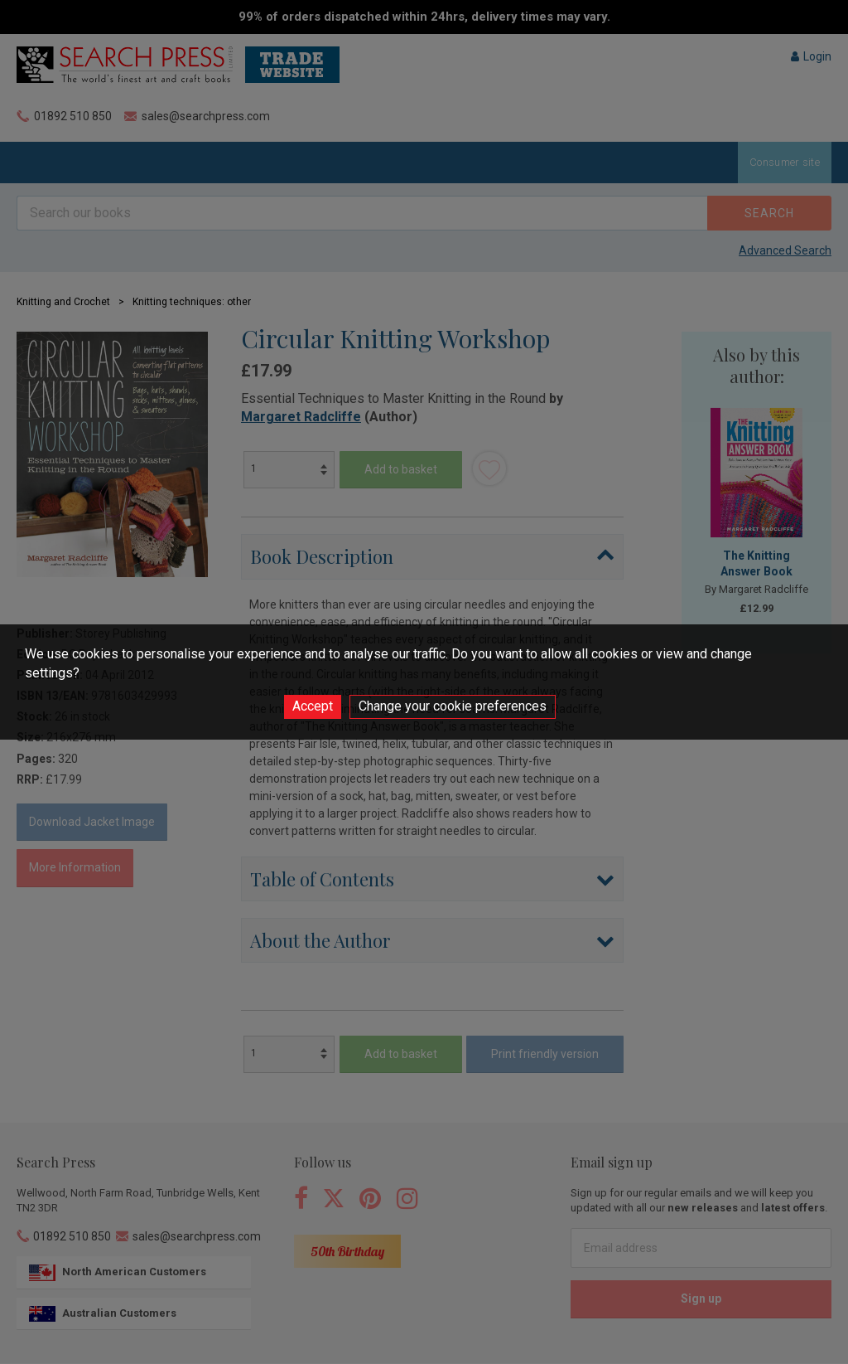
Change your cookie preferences (453, 706)
